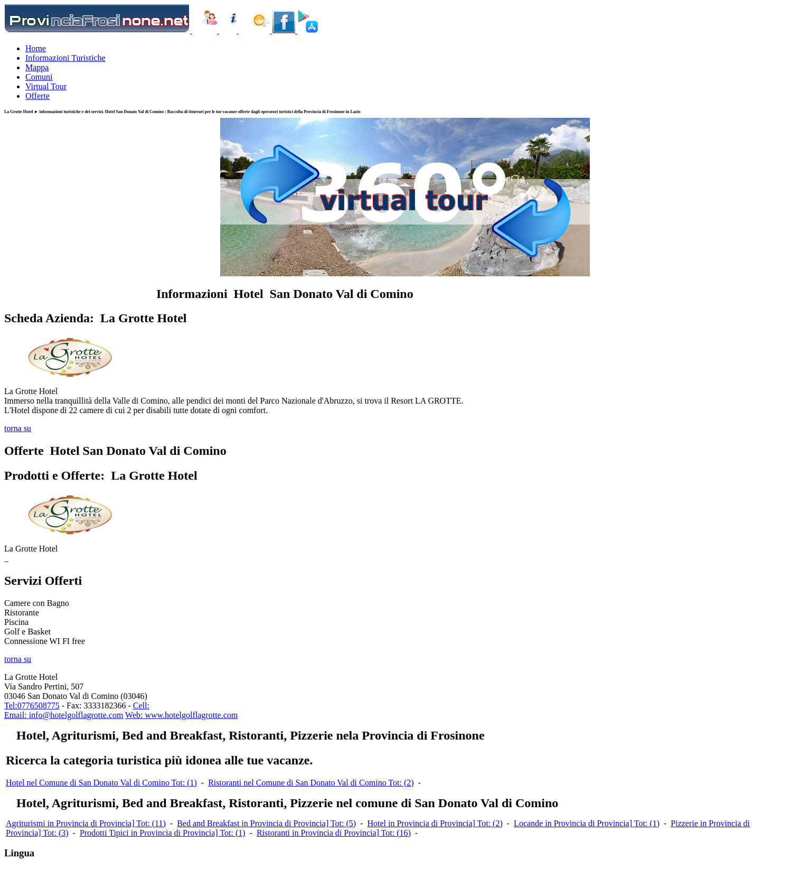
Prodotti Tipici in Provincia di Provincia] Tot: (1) (163, 832)
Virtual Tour (46, 86)
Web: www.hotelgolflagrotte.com (181, 715)
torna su (17, 428)
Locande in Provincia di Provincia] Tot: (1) (587, 823)
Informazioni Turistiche (65, 57)
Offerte (37, 95)
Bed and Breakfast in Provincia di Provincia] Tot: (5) (266, 823)
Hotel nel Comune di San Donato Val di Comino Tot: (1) (101, 782)
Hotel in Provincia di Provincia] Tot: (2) (434, 823)
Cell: (141, 705)
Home (35, 48)
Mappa (37, 67)
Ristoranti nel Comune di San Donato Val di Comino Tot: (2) (310, 782)
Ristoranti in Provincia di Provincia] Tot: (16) (334, 832)
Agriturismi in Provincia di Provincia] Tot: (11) (86, 823)
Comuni (39, 76)
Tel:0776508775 (32, 705)
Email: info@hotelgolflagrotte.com (63, 715)
